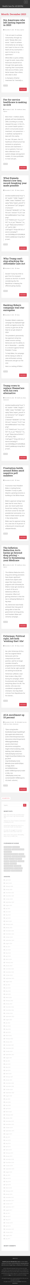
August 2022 (9, 1019)
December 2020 (10, 1083)
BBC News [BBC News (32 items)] (7, 849)
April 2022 (8, 1032)
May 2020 (8, 1105)
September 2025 (10, 902)
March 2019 (9, 1150)
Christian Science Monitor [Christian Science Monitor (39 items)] (11, 854)
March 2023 (9, 997)
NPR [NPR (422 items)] (6, 861)
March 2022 (9, 1035)
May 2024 (8, 953)
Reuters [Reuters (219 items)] (13, 863)
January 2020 (9, 1118)
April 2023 (8, 994)
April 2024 (8, 956)
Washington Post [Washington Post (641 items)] (17, 870)
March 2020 (9, 1111)
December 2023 (10, 969)
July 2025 (8, 908)
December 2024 (10, 931)
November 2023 (10, 972)
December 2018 (10, 1159)
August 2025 (9, 905)
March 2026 (9, 883)
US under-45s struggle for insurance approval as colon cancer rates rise (13, 830)
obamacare (6, 400)
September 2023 (10, 978)
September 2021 (10, 1054)
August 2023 (9, 981)
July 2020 (8, 1099)
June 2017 (8, 1216)
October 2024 (9, 937)
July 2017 (8, 1213)
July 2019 (8, 1137)
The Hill (5, 85)
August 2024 (9, 943)
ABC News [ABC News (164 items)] (7, 847)
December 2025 (10, 892)
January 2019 (9, 1156)
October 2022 (9, 1013)
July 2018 (8, 1175)
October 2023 (9, 975)
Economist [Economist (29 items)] (7, 856)
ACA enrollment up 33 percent (13, 716)
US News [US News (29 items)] (7, 870)
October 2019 (9, 1127)
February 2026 (9, 886)
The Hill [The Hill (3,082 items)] (17, 866)
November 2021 (10, 1048)
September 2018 (10, 1169)
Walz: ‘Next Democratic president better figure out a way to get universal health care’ (14, 816)
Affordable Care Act (21, 722)
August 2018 (9, 1172)
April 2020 (8, 1108)
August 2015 (9, 1235)
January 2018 (9, 1194)
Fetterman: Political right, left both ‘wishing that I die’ (14, 639)
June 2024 (8, 950)
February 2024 (9, 962)
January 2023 (9, 1004)
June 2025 (8, 911)
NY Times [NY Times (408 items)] (13, 861)
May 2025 (8, 915)
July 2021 (8, 1061)
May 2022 (8, 1029)
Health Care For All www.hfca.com (11, 1261)
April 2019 (8, 1146)
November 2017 (10, 1200)
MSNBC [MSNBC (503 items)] (18, 858)
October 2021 (9, 1051)
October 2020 (9, 1089)
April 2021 (8, 1070)
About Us (15, 1258)
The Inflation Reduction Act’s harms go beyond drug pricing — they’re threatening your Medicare (14, 554)
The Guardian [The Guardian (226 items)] (8, 866)
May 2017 (8, 1219)
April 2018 (8, 1184)
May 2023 (8, 991)
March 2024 (9, 959)
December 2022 (10, 1007)
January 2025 (9, 927)
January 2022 (9, 1042)
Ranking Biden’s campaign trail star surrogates (13, 308)
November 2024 (10, 934)
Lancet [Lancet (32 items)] (11, 858)
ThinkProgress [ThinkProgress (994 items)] (8, 868)
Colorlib (19, 1281)
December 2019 (10, 1121)
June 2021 (8, 1064)
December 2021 (10, 1045)
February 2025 (9, 924)
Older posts (6, 798)
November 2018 (10, 1162)
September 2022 (10, 1016)
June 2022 (8, 1026)
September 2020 (10, 1092)
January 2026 (9, 889)
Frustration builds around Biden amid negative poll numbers (13, 472)
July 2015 (8, 1238)
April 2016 (8, 1226)
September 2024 (10, 940)
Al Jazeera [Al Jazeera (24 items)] (16, 847)
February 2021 (9, 1077)
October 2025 (9, 899)
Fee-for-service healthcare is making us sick (15, 102)
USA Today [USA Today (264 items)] (18, 868)
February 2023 (9, 1000)
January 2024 (9, 965)
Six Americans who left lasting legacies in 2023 (14, 23)
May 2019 (8, 1143)
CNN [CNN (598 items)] (21, 854)
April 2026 (8, 880)
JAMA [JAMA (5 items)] (6, 858)
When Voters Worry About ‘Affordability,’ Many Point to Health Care (14, 835)
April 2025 (8, 918)
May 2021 (8, 1067)
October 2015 (9, 1232)
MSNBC (5, 291)
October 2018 (9, 1165)
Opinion (22, 30)
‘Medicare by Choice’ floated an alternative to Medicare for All (15, 821)
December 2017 (10, 1197)
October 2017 (9, 1204)
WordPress (15, 1283)
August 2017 (9, 1210)
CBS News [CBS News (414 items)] (7, 851)
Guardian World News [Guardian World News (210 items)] (18, 856)
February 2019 (9, 1153)
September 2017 (10, 1207)
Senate (22, 646)
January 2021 (9, 1080)
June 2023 (8, 988)
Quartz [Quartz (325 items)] (21, 861)
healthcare (19, 109)
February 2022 (9, 1038)
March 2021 (9, 1073)
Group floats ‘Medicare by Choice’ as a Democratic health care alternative (13, 826)
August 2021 (9, 1057)
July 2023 (8, 984)
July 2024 (8, 946)
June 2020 (8, 1102)
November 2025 (10, 896)
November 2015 (10, 1229)
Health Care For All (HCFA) (12, 6)
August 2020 (9, 1096)
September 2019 (10, 1130)
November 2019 (10, 1124)
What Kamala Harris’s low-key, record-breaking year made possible (15, 182)
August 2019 (9, 1134)
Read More (23, 89)
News (18, 30)
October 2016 (9, 1223)
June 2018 (8, 1178)
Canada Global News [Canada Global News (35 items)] (18, 849)
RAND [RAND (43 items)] (6, 863)
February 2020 (9, 1115)
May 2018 (8, 1181)
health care (19, 398)
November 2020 (10, 1086)
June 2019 (8, 1140)
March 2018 (9, 1188)
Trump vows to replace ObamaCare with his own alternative (13, 389)
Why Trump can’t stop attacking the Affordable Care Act (14, 261)
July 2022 (8, 1023)
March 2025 (9, 921)
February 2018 (9, 1191)
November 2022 (10, 1010)
